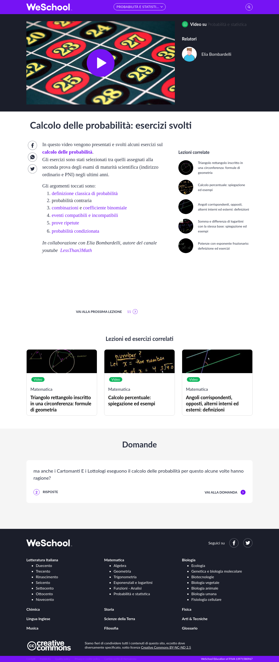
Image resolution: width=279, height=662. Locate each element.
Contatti (30, 658)
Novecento (45, 599)
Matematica (114, 560)
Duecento (44, 565)
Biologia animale (204, 588)
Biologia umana (204, 593)
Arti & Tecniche (195, 618)
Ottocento (44, 593)
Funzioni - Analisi (128, 588)
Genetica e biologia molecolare (216, 571)
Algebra (120, 565)
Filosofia (111, 628)
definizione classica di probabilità (85, 193)
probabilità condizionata (75, 231)
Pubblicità (45, 658)
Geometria (122, 571)
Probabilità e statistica (227, 24)
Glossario (189, 628)
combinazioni (65, 207)
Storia (109, 609)
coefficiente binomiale (105, 207)
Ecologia (198, 565)
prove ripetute (65, 222)
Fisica (186, 609)
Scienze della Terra (119, 618)
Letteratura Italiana (42, 560)
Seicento (43, 582)
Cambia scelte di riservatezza (120, 658)
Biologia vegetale (205, 582)
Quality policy (62, 658)
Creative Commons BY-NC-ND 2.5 (166, 647)
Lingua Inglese (38, 618)
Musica (32, 628)
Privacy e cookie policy (87, 658)
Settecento (45, 588)
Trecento (43, 571)
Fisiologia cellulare (206, 599)
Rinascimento (47, 576)
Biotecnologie (202, 576)
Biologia (188, 560)
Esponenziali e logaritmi (133, 582)
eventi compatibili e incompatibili (85, 215)
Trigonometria (125, 576)
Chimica (33, 609)
